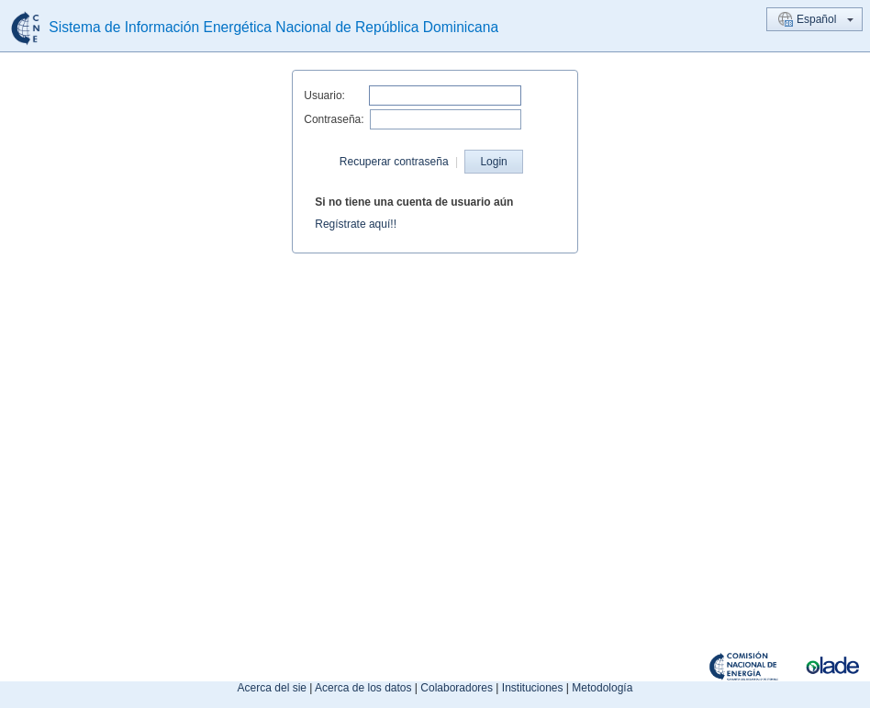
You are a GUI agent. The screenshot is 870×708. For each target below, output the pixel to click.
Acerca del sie (272, 687)
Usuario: (324, 95)
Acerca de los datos (363, 687)
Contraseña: (333, 119)
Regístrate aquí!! (355, 224)
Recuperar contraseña (394, 161)
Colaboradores (456, 687)
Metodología (602, 687)
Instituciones (532, 687)
